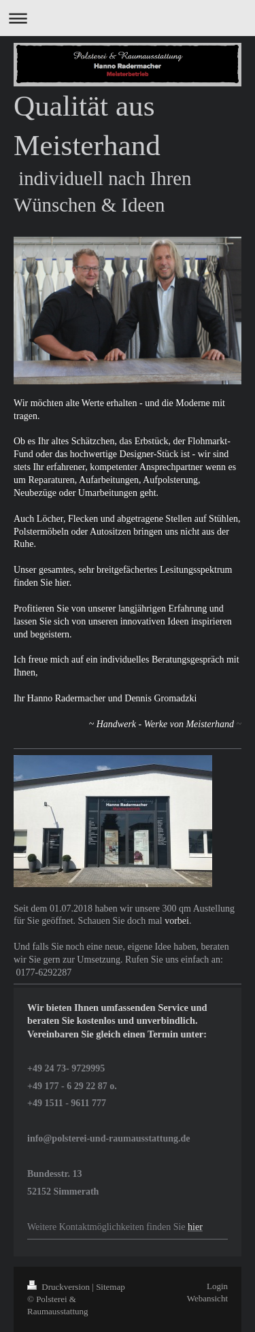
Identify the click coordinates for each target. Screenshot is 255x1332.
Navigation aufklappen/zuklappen (127, 18)
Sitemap (110, 1287)
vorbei (177, 921)
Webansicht (207, 1298)
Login (217, 1286)
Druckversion (59, 1287)
